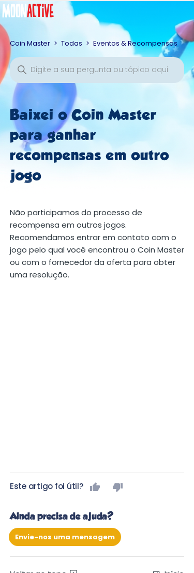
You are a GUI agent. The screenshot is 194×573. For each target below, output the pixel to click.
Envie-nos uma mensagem (65, 537)
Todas (71, 43)
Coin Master (30, 43)
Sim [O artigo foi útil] (95, 486)
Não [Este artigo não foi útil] (118, 486)
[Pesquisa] (97, 70)
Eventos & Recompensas (135, 43)
